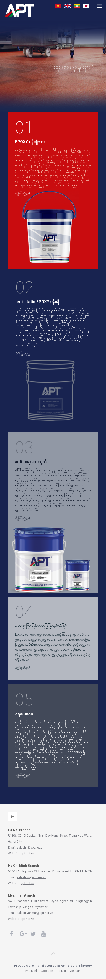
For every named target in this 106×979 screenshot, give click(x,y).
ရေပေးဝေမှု (24, 713)
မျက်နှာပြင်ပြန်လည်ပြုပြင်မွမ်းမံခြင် (41, 626)
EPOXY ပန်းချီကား (30, 141)
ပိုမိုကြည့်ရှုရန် (102, 62)
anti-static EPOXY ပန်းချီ (37, 301)
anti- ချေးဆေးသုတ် (31, 461)
